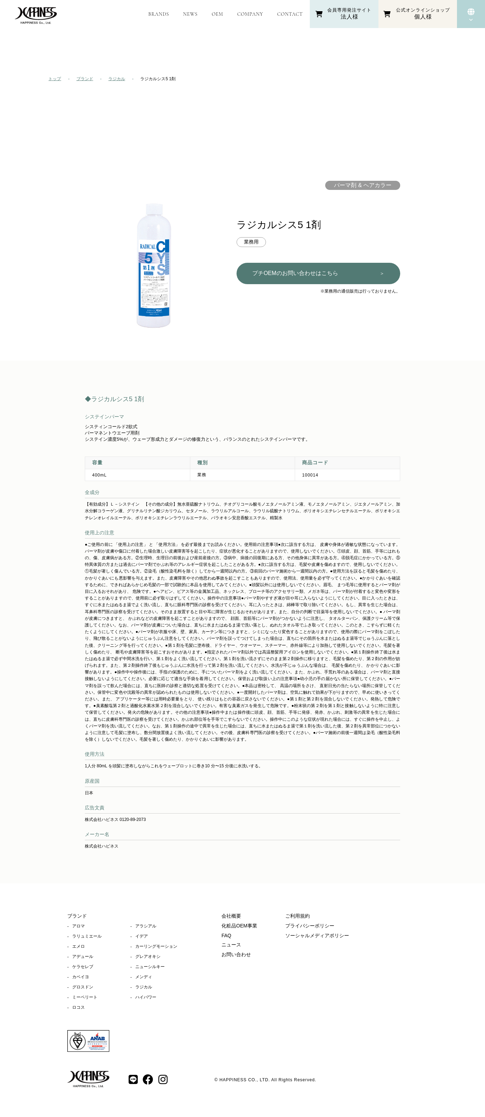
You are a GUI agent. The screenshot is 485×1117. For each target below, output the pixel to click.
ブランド (84, 78)
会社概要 (231, 916)
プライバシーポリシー (309, 925)
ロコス (78, 1007)
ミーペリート (84, 997)
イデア (141, 936)
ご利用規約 (297, 916)
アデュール (82, 956)
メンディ (143, 976)
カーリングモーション (156, 946)
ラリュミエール (87, 936)
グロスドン (82, 987)
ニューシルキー (150, 966)
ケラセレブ (82, 966)
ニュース (231, 944)
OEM (217, 14)
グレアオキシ (147, 956)
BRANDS (158, 14)
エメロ (78, 946)
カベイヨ (80, 976)
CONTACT (290, 14)
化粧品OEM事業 (239, 925)
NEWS (190, 14)
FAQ (226, 935)
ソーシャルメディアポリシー (317, 935)
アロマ (78, 926)
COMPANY (250, 14)
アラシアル (145, 926)
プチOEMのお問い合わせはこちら (318, 273)
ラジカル (116, 78)
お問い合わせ (236, 954)
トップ (54, 78)
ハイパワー (145, 997)
